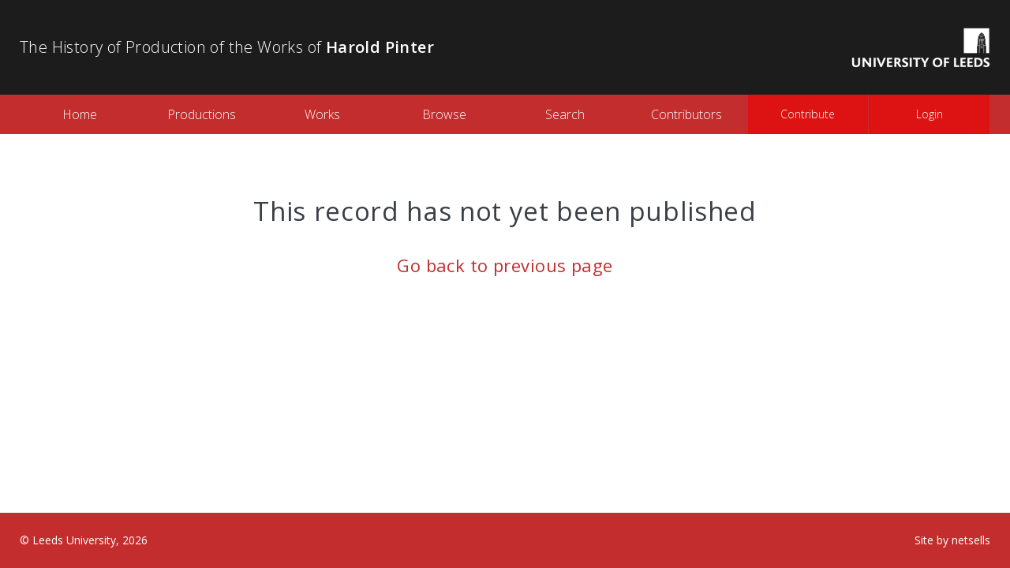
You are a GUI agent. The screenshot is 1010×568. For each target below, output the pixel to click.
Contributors (686, 114)
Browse (444, 114)
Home (79, 114)
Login (929, 113)
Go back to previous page (505, 265)
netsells (971, 539)
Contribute (807, 113)
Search (565, 114)
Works (322, 114)
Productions (201, 114)
